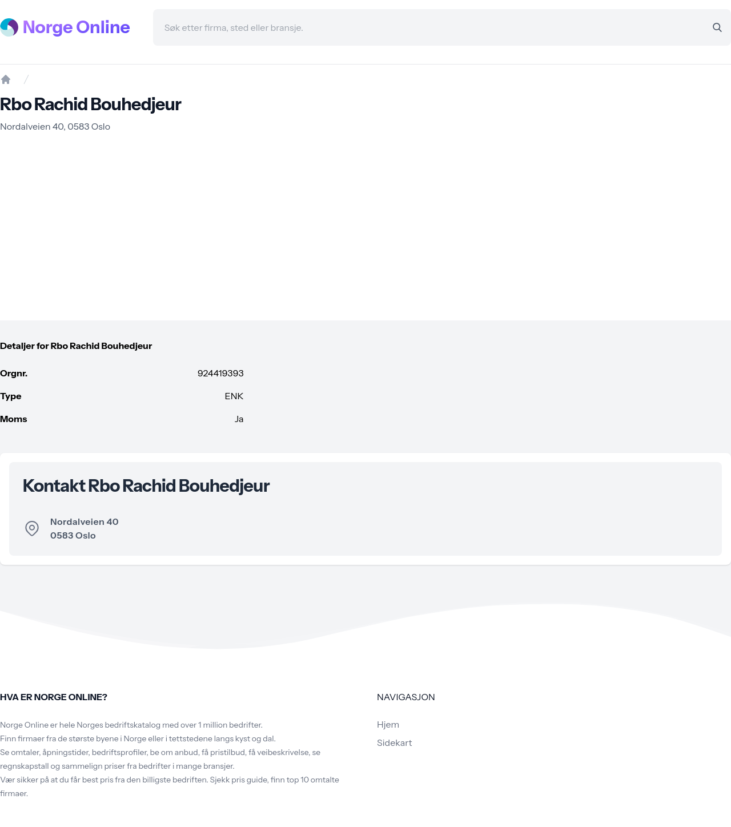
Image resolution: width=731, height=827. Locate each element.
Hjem (388, 724)
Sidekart (394, 742)
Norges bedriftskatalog (118, 725)
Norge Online (76, 27)
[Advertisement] (365, 227)
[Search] (717, 27)
